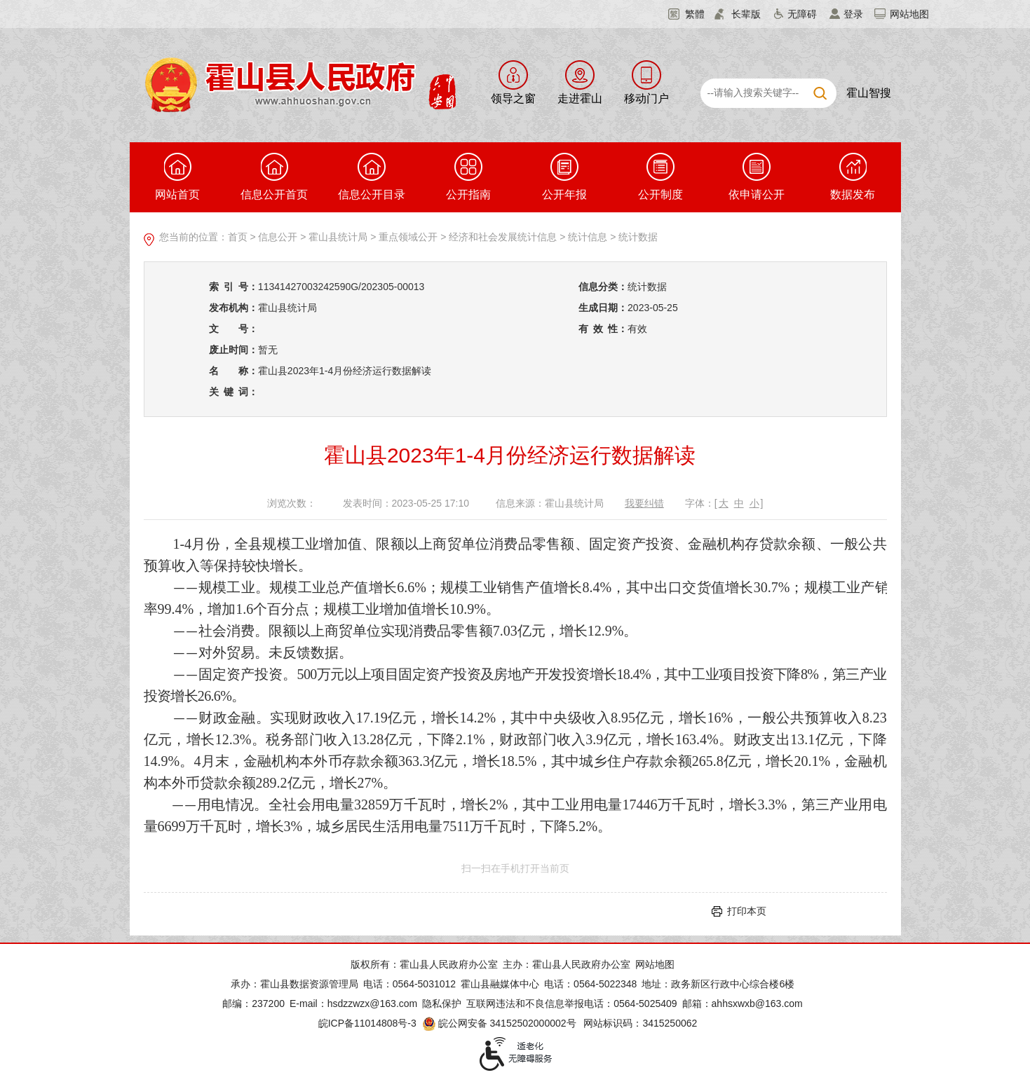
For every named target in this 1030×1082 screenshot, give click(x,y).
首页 (238, 236)
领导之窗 (513, 98)
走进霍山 (579, 98)
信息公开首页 (274, 176)
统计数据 (638, 236)
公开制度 (660, 176)
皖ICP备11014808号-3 (367, 1023)
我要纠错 (644, 503)
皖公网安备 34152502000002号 (500, 1023)
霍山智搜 (868, 93)
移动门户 (646, 98)
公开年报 (564, 176)
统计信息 (587, 236)
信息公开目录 (371, 176)
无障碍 (802, 14)
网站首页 (177, 176)
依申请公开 (757, 176)
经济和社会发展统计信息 (503, 236)
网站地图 (909, 14)
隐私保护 (441, 1003)
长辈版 (746, 14)
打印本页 (746, 911)
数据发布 (852, 176)
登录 (853, 14)
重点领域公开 (408, 236)
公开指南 (468, 176)
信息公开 (277, 236)
